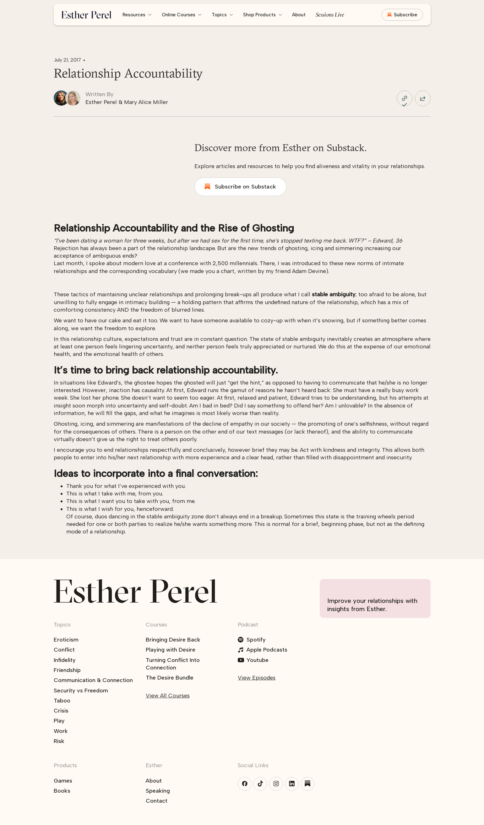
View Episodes (256, 677)
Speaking (158, 790)
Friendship (67, 670)
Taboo (62, 700)
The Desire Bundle (169, 677)
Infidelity (65, 660)
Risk (59, 741)
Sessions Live (330, 14)
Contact (156, 800)
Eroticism (66, 639)
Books (62, 790)
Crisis (61, 710)
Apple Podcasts (267, 649)
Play (59, 720)
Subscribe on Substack (245, 186)
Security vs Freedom (81, 690)
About (299, 15)
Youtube (258, 660)
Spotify (256, 639)
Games (63, 780)
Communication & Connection (93, 680)
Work (61, 731)
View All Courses (168, 695)
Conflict (64, 649)
